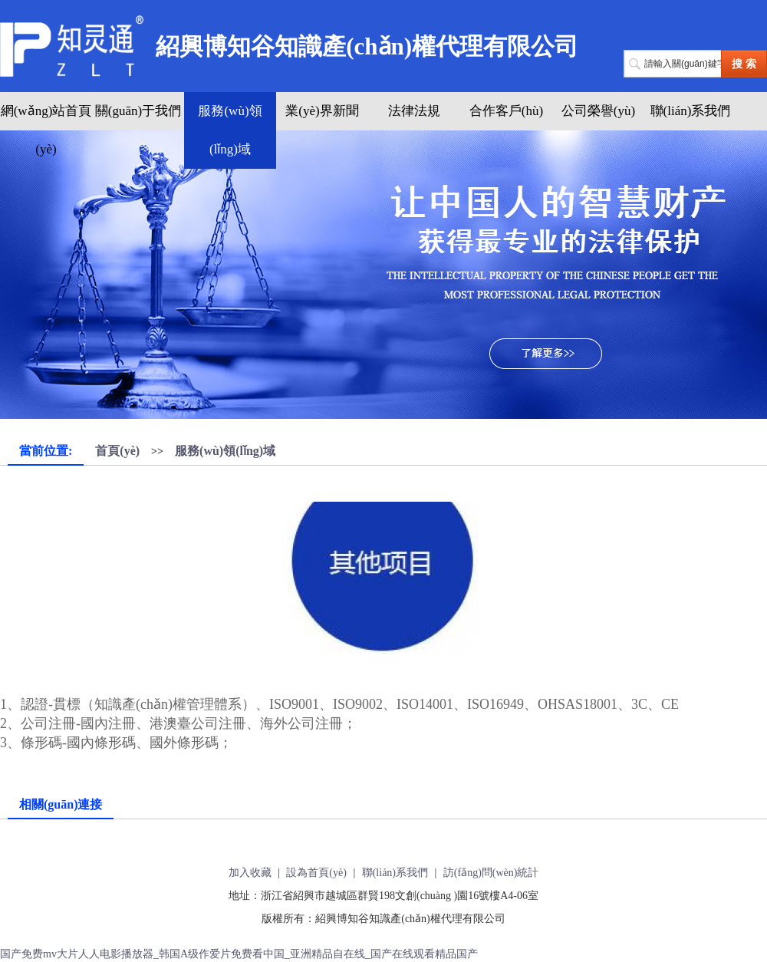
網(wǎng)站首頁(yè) (46, 130)
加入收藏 (250, 872)
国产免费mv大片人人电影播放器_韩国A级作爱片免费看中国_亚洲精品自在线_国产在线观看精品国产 (239, 954)
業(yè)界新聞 (321, 111)
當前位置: (45, 450)
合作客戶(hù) (506, 111)
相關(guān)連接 (60, 804)
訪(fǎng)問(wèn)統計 (491, 872)
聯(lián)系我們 (690, 111)
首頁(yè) (117, 450)
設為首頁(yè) (316, 872)
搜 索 (744, 64)
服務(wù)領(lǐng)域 (230, 130)
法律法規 (414, 111)
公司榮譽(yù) (598, 111)
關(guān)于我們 (138, 111)
